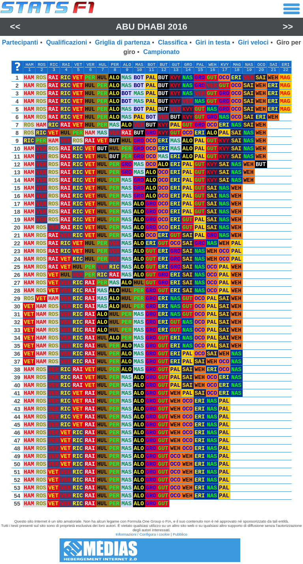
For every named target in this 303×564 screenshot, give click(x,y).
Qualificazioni (66, 42)
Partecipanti (20, 42)
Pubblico (180, 534)
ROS (42, 64)
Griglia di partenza (122, 42)
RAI (66, 64)
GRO (188, 64)
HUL (103, 64)
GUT (176, 64)
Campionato (161, 52)
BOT (151, 64)
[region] (151, 286)
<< (15, 27)
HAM (30, 64)
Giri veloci (253, 42)
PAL (200, 64)
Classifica (172, 42)
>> (288, 27)
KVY (224, 64)
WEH (213, 64)
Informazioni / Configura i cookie (143, 534)
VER (90, 64)
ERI (286, 64)
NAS (249, 64)
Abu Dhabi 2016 (151, 27)
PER (115, 64)
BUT (164, 64)
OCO (261, 64)
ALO (127, 64)
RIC (54, 64)
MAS (139, 64)
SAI (273, 64)
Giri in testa (212, 42)
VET (78, 64)
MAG (237, 64)
